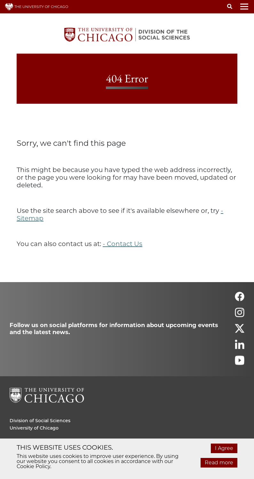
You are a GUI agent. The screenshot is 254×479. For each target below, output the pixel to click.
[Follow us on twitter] (239, 331)
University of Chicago (34, 428)
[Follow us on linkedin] (239, 347)
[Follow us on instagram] (239, 315)
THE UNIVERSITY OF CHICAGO (36, 6)
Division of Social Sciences (40, 420)
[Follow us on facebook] (239, 299)
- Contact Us (122, 244)
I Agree (224, 448)
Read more (219, 463)
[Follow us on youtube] (239, 363)
